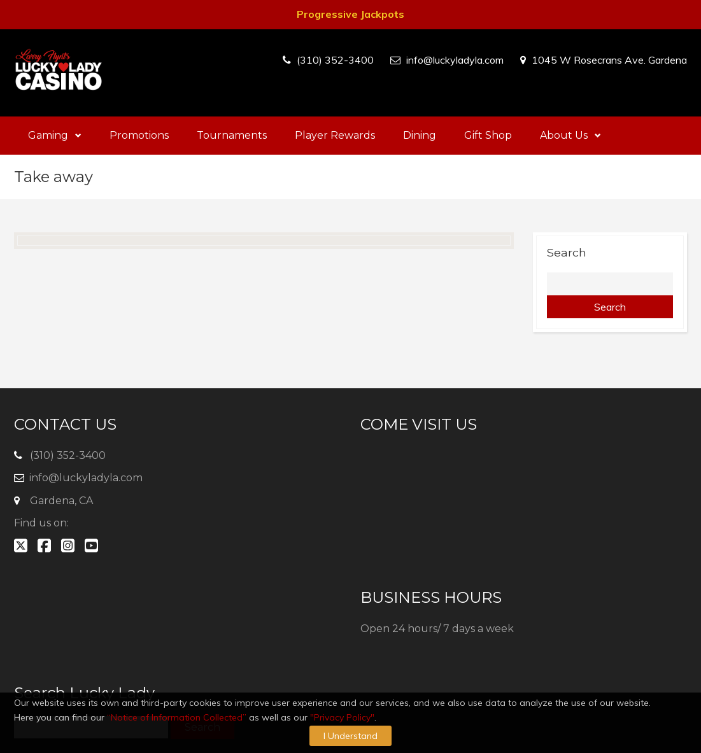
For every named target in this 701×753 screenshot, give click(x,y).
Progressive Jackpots (350, 14)
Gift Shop (488, 135)
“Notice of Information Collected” (176, 717)
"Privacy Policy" (342, 717)
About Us (570, 135)
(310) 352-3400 (335, 59)
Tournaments (232, 135)
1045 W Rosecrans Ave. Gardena (609, 59)
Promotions (139, 135)
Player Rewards (335, 135)
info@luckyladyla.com (455, 59)
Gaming (54, 135)
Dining (419, 135)
